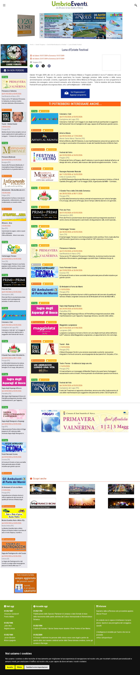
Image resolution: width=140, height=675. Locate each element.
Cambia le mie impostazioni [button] (37, 667)
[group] (70, 25)
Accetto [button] (10, 667)
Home (32, 44)
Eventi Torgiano (40, 44)
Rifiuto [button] (19, 667)
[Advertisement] (131, 90)
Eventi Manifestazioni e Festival (56, 44)
